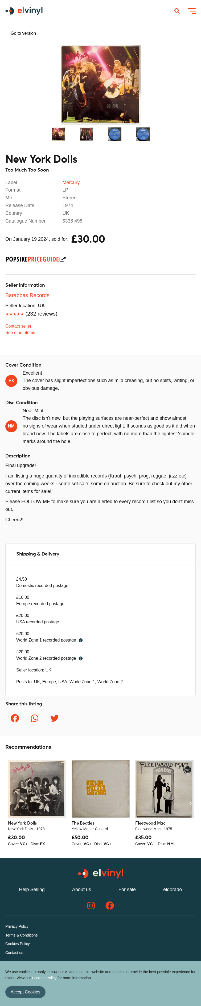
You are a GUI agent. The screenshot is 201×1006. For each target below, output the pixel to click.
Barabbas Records (27, 295)
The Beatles (83, 823)
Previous (16, 84)
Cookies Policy (17, 944)
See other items (20, 332)
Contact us (14, 952)
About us (81, 889)
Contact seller (18, 326)
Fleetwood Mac (150, 823)
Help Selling (32, 889)
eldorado (172, 889)
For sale (127, 889)
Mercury (71, 182)
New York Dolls (41, 159)
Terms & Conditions (21, 935)
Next (185, 84)
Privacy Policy (16, 926)
